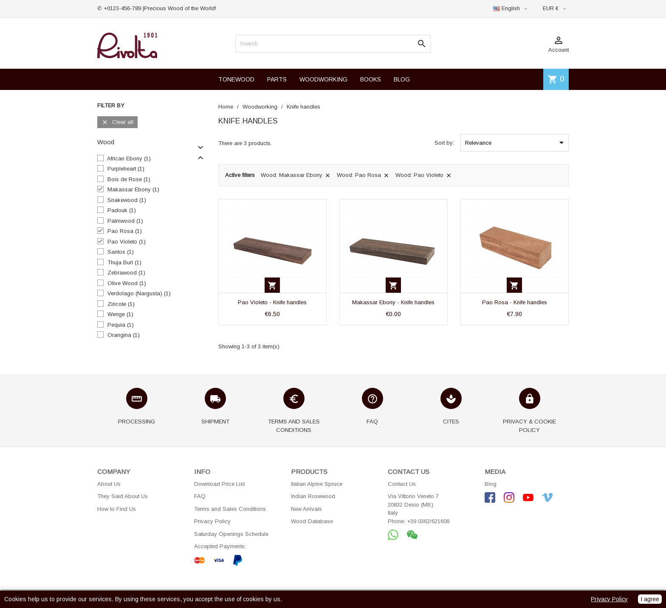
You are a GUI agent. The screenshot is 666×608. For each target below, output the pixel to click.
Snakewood (126, 200)
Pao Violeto (126, 241)
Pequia (120, 325)
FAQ (200, 496)
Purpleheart (125, 168)
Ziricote (121, 304)
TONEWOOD (236, 79)
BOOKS (370, 79)
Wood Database (312, 521)
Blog (491, 484)
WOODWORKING (323, 79)
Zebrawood (126, 272)
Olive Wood (126, 283)
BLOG (402, 79)
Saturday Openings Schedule (231, 534)
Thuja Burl (124, 262)
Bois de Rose (128, 179)
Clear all (117, 122)
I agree (650, 599)
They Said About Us (122, 496)
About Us (109, 484)
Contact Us (402, 484)
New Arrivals (306, 509)
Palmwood (125, 221)
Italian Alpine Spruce (316, 484)
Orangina (123, 335)
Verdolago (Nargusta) (139, 293)
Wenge (120, 314)
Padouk (121, 210)
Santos (120, 252)
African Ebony (129, 158)
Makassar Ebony (133, 189)
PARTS (277, 79)
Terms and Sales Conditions (230, 509)
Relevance (516, 142)
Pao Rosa (124, 231)
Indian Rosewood (313, 496)
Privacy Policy (212, 521)
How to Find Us (116, 509)
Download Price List (219, 484)
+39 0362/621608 (428, 521)
